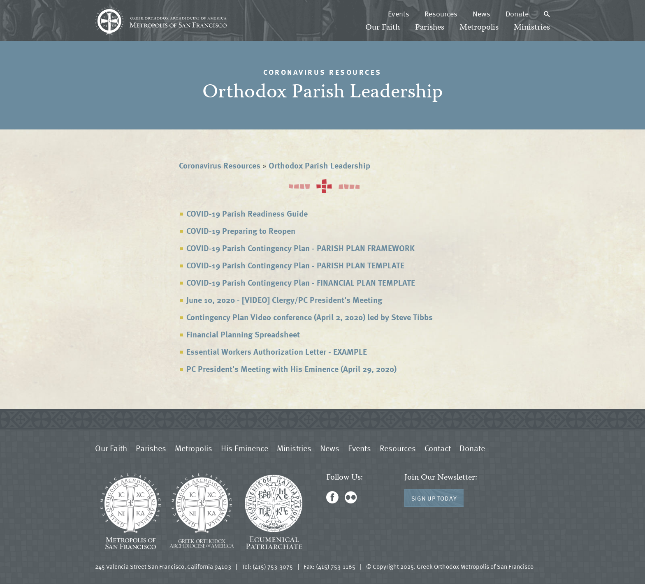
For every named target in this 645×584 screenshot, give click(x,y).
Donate (517, 13)
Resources (441, 13)
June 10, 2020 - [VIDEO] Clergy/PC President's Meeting (284, 299)
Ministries (532, 28)
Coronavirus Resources (219, 165)
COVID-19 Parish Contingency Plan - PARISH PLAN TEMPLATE (295, 265)
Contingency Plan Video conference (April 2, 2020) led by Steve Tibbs (309, 317)
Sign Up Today (434, 498)
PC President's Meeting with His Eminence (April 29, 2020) (291, 368)
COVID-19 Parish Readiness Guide (247, 213)
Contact (438, 448)
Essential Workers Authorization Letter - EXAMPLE (276, 351)
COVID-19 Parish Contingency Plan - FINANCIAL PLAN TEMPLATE (300, 282)
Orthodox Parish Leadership (319, 165)
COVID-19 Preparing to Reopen (240, 230)
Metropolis (479, 28)
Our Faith (382, 28)
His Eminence (244, 448)
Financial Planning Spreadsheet (243, 334)
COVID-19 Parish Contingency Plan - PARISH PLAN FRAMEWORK (300, 248)
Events (398, 13)
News (481, 13)
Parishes (429, 28)
